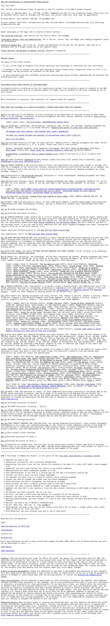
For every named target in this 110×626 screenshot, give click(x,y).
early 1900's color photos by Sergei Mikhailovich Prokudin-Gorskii (52, 189)
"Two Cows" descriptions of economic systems (79, 456)
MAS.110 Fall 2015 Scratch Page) (43, 234)
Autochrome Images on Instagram (47, 193)
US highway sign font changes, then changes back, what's (32, 131)
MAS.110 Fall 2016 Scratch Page (55, 230)
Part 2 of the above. (15, 139)
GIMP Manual (6, 547)
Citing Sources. (27, 118)
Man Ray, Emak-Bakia (86, 384)
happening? (63, 131)
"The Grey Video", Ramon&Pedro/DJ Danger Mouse (47, 122)
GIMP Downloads (7, 551)
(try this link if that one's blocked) (38, 331)
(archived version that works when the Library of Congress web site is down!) (53, 190)
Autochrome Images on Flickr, (19, 193)
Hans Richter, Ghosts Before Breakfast (45, 384)
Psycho (56, 148)
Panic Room (10, 150)
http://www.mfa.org (9, 399)
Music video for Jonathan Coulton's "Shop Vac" (52, 150)
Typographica (6, 530)
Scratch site (6, 538)
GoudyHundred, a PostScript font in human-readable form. (32, 154)
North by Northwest (79, 148)
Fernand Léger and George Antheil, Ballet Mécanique (42, 386)
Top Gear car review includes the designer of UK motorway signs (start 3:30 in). (43, 135)
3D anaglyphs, (63, 290)
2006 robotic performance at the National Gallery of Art (32, 388)
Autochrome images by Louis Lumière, (79, 191)
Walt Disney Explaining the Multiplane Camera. (56, 222)
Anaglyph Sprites (81, 290)
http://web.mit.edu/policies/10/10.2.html (20, 615)
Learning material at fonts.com (15, 526)
